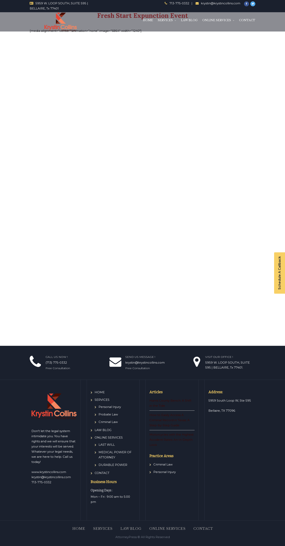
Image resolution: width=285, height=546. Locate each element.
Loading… (131, 185)
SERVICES (165, 20)
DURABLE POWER (113, 465)
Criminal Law (108, 422)
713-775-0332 (179, 3)
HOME (148, 20)
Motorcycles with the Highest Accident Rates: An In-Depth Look (171, 440)
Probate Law (108, 414)
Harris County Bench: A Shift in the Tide (170, 403)
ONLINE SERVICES (216, 20)
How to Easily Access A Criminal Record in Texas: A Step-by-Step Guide (169, 420)
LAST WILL (107, 444)
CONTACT (247, 20)
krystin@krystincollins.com (220, 3)
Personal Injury (110, 407)
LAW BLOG (189, 20)
